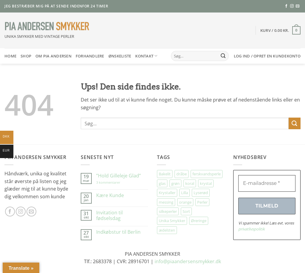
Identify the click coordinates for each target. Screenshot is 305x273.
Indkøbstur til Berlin (118, 232)
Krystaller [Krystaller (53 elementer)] (167, 192)
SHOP (26, 56)
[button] (280, 30)
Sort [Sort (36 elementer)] (186, 211)
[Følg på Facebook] (286, 6)
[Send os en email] (297, 6)
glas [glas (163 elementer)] (162, 183)
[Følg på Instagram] (292, 6)
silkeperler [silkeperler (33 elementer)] (168, 211)
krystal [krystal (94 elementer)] (206, 183)
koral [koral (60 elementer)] (189, 183)
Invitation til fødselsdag (109, 215)
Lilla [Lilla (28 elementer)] (184, 192)
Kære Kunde (110, 195)
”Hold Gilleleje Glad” (118, 176)
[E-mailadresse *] (266, 183)
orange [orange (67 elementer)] (185, 202)
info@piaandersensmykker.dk (188, 261)
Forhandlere (90, 56)
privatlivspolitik (251, 229)
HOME (10, 56)
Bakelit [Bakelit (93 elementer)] (165, 174)
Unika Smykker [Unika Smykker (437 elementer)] (172, 220)
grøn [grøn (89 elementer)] (175, 183)
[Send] (223, 56)
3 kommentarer (114, 182)
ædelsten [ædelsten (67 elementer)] (167, 230)
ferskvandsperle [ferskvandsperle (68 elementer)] (206, 174)
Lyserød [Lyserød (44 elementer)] (201, 192)
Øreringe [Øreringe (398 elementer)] (198, 220)
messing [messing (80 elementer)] (166, 202)
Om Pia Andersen (53, 56)
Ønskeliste (119, 56)
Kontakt (146, 56)
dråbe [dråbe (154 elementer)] (181, 174)
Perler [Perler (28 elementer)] (202, 202)
